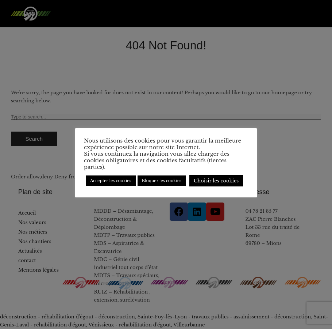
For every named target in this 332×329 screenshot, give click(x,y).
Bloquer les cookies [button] (161, 180)
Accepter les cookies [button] (110, 180)
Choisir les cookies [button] (216, 181)
